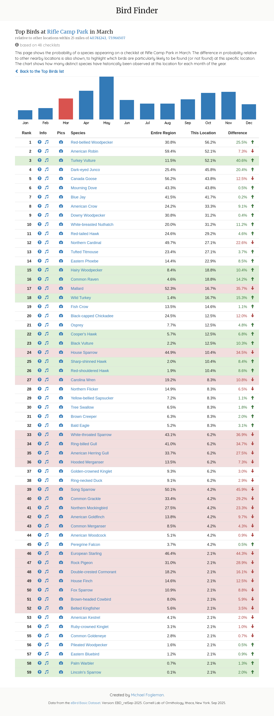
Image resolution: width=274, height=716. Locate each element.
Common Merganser (88, 526)
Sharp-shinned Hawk (89, 361)
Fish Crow (79, 307)
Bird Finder (137, 10)
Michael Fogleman (147, 694)
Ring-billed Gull (84, 444)
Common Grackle (86, 499)
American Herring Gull (90, 453)
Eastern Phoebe (84, 261)
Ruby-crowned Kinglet (90, 627)
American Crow (84, 206)
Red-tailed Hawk (85, 234)
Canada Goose (84, 179)
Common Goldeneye (88, 636)
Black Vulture (82, 343)
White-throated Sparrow (91, 435)
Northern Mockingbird (89, 508)
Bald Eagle (80, 425)
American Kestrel (85, 617)
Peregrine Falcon (85, 544)
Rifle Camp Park (67, 31)
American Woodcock (88, 535)
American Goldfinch (87, 517)
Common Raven (85, 279)
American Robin (84, 151)
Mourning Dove (84, 188)
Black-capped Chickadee (92, 316)
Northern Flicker (84, 389)
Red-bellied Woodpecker (92, 142)
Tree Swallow (82, 407)
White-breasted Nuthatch (92, 224)
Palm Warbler (82, 663)
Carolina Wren (83, 380)
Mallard (77, 288)
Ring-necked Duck (86, 480)
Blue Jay (78, 197)
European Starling (86, 553)
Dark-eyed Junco (85, 170)
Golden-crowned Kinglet (91, 471)
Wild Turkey (81, 298)
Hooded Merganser (87, 462)
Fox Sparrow (82, 590)
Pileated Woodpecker (89, 645)
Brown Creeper (84, 416)
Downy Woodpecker (88, 215)
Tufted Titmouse (84, 252)
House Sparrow (84, 352)
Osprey (77, 325)
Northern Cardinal (86, 243)
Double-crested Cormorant (93, 572)
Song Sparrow (83, 489)
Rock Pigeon (82, 563)
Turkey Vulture (83, 160)
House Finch (81, 581)
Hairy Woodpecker (87, 270)
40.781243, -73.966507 (107, 38)
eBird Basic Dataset (85, 703)
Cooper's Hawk (84, 334)
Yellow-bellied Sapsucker (92, 398)
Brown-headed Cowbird (91, 599)
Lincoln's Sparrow (86, 672)
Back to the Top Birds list (39, 71)
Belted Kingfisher (85, 608)
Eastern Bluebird (85, 654)
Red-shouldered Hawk (90, 371)
